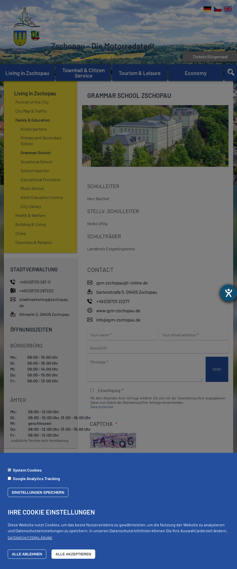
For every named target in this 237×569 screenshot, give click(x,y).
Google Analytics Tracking (36, 480)
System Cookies (27, 472)
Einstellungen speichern (38, 495)
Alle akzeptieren (73, 556)
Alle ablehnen (27, 556)
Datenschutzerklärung (30, 540)
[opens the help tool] (228, 292)
